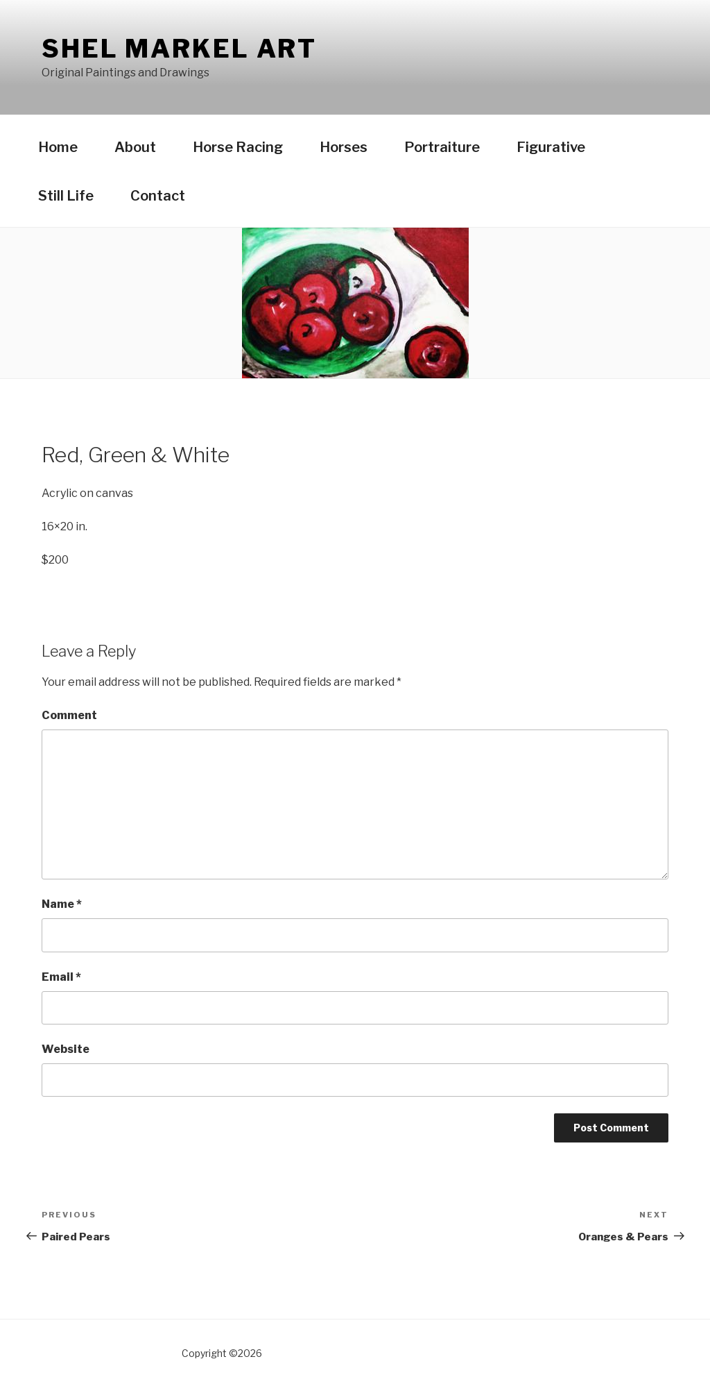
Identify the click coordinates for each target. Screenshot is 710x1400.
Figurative (551, 147)
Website (65, 1049)
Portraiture (442, 147)
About (135, 147)
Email (61, 977)
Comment (69, 715)
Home (58, 147)
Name (62, 904)
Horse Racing (238, 147)
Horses (343, 147)
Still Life (66, 195)
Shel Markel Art (179, 48)
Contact (157, 195)
